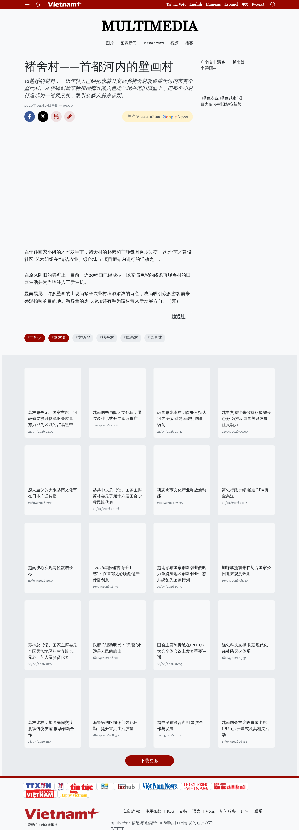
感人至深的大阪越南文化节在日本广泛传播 (52, 492)
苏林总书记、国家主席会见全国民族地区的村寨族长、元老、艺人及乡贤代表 (52, 651)
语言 (196, 811)
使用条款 (153, 811)
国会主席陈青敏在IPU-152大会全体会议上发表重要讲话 (181, 651)
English (195, 4)
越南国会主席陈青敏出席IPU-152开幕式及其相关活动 (245, 728)
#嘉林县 (58, 337)
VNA (210, 811)
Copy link (69, 116)
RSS (170, 811)
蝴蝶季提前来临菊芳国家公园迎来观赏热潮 (246, 570)
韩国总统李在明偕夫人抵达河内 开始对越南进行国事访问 (181, 418)
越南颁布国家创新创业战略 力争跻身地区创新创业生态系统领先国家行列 (181, 573)
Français (213, 4)
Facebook (29, 116)
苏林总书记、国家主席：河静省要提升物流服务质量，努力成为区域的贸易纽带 (52, 418)
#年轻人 (34, 337)
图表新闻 (128, 43)
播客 (189, 43)
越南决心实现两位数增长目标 (52, 570)
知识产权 (132, 811)
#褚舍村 (106, 337)
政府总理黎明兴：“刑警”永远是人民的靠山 (117, 648)
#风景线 (154, 337)
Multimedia (149, 26)
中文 (245, 4)
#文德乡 (82, 337)
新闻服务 (228, 811)
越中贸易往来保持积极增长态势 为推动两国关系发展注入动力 (246, 418)
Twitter (43, 116)
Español (231, 4)
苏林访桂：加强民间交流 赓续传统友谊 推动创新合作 (51, 728)
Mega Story (153, 43)
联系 (258, 811)
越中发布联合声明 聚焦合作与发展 (180, 725)
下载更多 (149, 760)
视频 (174, 43)
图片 (110, 43)
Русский (258, 4)
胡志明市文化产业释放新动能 (181, 492)
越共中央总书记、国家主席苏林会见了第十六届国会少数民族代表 (117, 496)
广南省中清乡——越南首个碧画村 (223, 65)
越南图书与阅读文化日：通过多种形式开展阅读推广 (117, 415)
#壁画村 (130, 337)
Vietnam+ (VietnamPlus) (65, 4)
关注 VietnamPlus (143, 116)
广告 (245, 811)
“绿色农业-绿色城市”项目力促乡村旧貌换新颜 (222, 101)
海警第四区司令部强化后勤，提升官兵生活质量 (115, 725)
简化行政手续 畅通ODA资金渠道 (245, 492)
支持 (183, 811)
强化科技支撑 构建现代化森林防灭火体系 (245, 648)
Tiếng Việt (176, 4)
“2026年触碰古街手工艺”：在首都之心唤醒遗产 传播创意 (116, 573)
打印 (56, 116)
